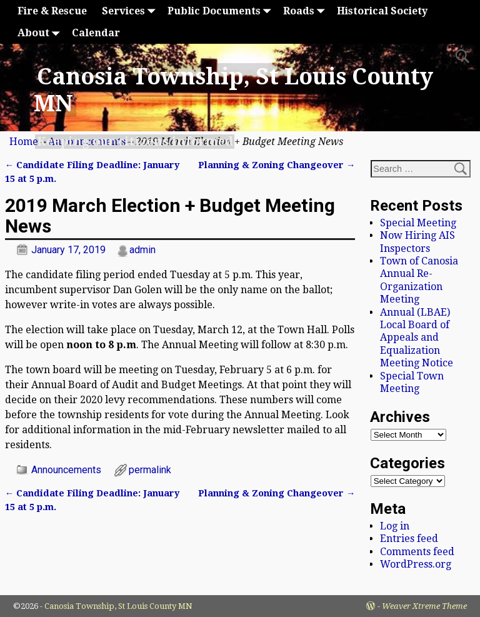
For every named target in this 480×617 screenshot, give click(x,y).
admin (142, 250)
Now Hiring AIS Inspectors (417, 241)
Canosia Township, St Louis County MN (118, 606)
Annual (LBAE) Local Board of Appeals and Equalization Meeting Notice (416, 337)
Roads (306, 11)
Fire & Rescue (52, 11)
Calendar (96, 33)
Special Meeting (418, 223)
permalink (150, 470)
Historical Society (382, 11)
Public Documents (222, 11)
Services (131, 11)
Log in (394, 526)
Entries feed (409, 538)
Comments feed (417, 552)
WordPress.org (415, 564)
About (41, 33)
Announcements (66, 470)
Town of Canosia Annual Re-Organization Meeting (419, 280)
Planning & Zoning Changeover (276, 165)
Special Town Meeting (412, 382)
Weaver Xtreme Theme (424, 606)
